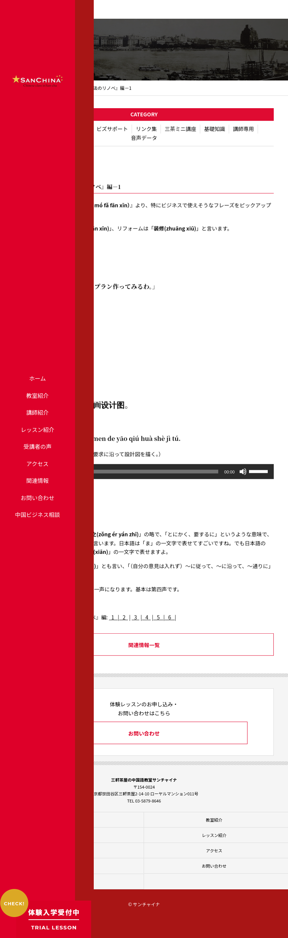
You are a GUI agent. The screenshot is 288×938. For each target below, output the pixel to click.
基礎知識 (214, 133)
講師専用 (243, 133)
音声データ (144, 142)
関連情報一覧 (144, 650)
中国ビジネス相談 (37, 514)
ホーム (37, 378)
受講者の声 (37, 446)
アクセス (37, 464)
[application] (143, 476)
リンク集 (146, 133)
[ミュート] (243, 476)
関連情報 (37, 480)
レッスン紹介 (37, 429)
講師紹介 (37, 412)
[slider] (133, 476)
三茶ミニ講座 (180, 133)
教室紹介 (37, 395)
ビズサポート (112, 133)
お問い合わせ (37, 498)
